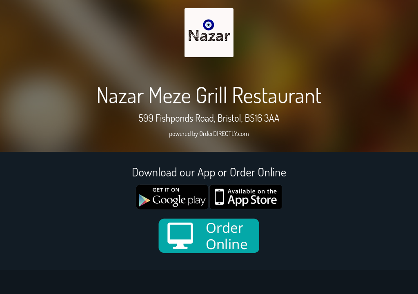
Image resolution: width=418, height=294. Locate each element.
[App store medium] (245, 196)
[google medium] (172, 197)
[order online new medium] (209, 236)
